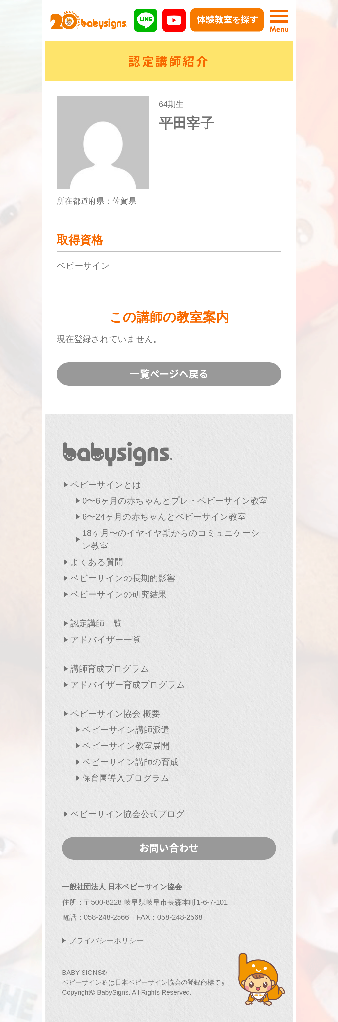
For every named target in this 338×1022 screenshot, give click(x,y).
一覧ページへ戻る (169, 373)
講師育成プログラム (109, 669)
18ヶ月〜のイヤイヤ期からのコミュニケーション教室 (175, 539)
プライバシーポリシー (106, 941)
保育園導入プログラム (126, 778)
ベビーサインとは (105, 485)
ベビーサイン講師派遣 (126, 730)
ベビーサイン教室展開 (126, 746)
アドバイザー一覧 (105, 639)
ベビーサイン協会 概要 (115, 714)
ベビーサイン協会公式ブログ (127, 814)
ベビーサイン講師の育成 (130, 762)
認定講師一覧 (96, 623)
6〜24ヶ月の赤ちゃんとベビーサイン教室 (164, 517)
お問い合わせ (169, 847)
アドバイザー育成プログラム (127, 685)
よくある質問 (96, 562)
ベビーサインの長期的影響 (122, 578)
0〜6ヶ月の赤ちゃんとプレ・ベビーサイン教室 (175, 501)
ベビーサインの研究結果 (118, 594)
